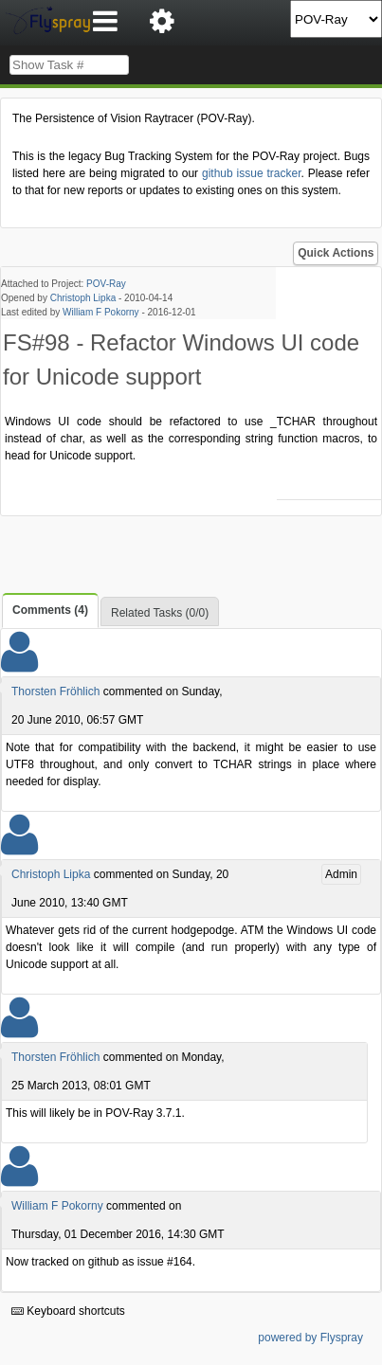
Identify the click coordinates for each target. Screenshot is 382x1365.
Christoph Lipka (83, 298)
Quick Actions (335, 253)
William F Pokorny (101, 312)
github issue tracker (251, 173)
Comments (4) (50, 610)
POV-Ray (106, 283)
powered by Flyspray (310, 1337)
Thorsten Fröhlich (55, 691)
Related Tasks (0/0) (160, 613)
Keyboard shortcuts (68, 1311)
